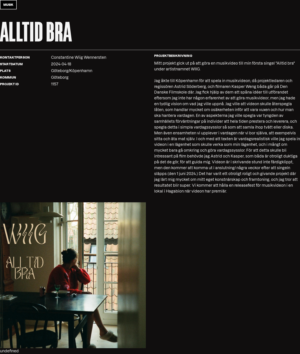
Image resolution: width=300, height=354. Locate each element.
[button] (73, 275)
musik (8, 4)
